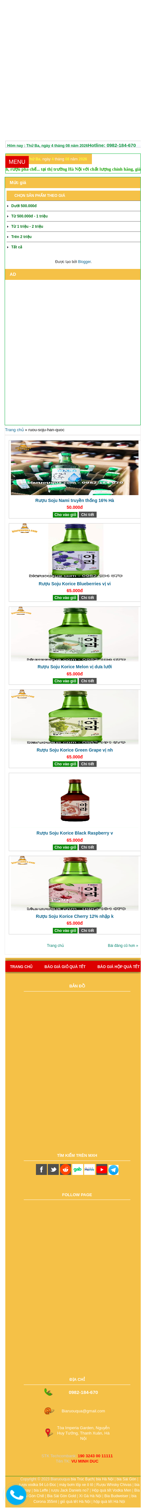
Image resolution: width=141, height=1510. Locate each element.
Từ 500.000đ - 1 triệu (29, 216)
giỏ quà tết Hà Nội (75, 1501)
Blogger (84, 262)
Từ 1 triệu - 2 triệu (27, 226)
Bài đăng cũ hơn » (123, 945)
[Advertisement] (69, 71)
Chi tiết (87, 515)
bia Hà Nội (104, 1479)
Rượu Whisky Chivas (113, 1485)
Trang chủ (14, 429)
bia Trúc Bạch (82, 1479)
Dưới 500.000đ (24, 206)
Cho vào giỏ (65, 515)
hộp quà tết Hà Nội (109, 1501)
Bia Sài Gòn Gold (61, 1496)
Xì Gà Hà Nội (90, 1496)
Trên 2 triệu (21, 237)
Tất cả (16, 247)
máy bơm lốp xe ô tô (76, 1485)
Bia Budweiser (116, 1496)
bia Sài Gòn (126, 1479)
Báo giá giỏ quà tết (64, 967)
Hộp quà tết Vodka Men (111, 1490)
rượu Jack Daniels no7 (70, 1490)
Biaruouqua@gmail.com (83, 1411)
